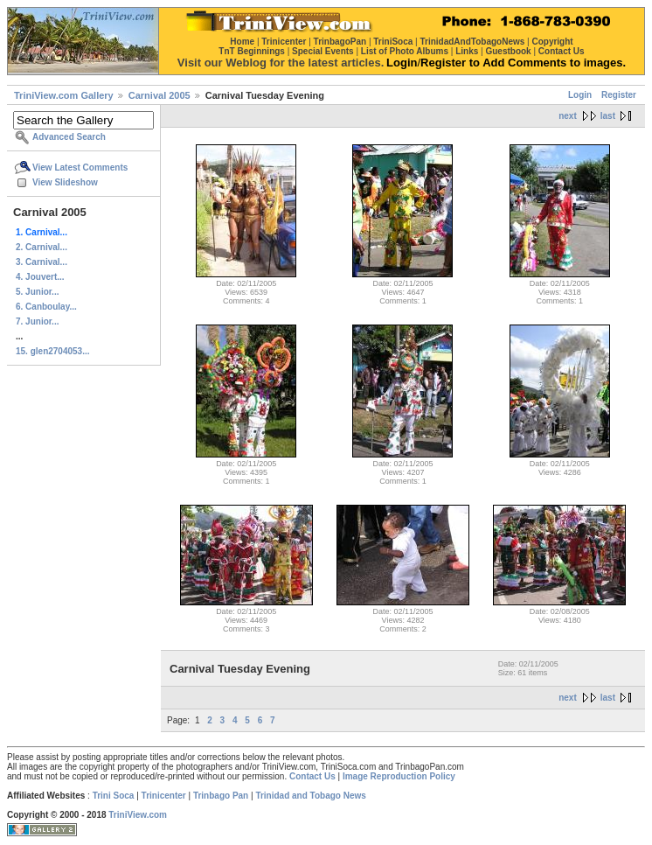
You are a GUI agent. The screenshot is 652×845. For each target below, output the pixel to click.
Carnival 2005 (159, 95)
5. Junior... (37, 292)
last (607, 116)
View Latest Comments (80, 167)
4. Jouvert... (40, 277)
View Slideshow (65, 182)
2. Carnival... (41, 247)
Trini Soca (114, 795)
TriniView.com (137, 815)
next (567, 116)
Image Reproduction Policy (399, 776)
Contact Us (312, 776)
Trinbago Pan (220, 795)
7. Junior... (37, 321)
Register (618, 95)
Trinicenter (164, 795)
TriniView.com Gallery (64, 95)
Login (580, 95)
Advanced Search (69, 137)
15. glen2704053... (53, 351)
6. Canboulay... (46, 306)
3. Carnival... (41, 262)
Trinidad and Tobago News (310, 795)
